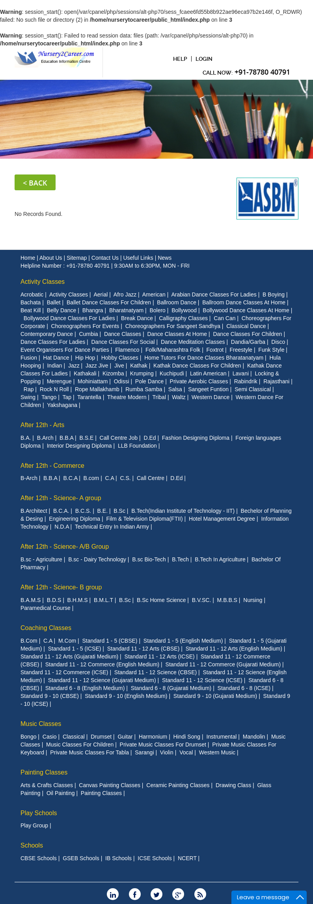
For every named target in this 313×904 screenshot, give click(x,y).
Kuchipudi (172, 373)
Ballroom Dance (176, 302)
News (164, 257)
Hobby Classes (119, 357)
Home (28, 257)
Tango (48, 397)
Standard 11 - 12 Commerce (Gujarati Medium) (223, 664)
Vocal (186, 752)
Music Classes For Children (80, 744)
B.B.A (66, 437)
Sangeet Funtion (208, 389)
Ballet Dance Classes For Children (109, 302)
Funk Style (271, 349)
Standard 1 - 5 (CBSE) (109, 640)
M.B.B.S (227, 599)
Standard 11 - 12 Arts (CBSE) (143, 648)
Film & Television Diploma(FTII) (144, 518)
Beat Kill (30, 310)
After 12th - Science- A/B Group (64, 546)
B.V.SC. (201, 599)
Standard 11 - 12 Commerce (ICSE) (64, 672)
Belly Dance (61, 310)
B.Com (28, 640)
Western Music (217, 752)
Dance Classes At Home (177, 333)
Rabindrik (245, 381)
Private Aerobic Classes (199, 381)
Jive (119, 365)
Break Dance (137, 318)
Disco (278, 341)
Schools (31, 845)
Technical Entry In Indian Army (112, 526)
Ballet (54, 302)
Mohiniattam (93, 381)
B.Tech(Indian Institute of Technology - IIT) (183, 510)
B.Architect (33, 510)
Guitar (124, 736)
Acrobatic (31, 294)
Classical (74, 736)
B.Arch (45, 437)
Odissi (121, 381)
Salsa (175, 389)
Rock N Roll (54, 389)
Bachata (30, 302)
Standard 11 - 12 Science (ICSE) (202, 680)
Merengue (59, 381)
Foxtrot (215, 349)
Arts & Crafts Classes (46, 785)
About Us (51, 257)
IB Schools (118, 858)
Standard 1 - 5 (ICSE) (74, 648)
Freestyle (240, 349)
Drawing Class (233, 785)
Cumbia (88, 333)
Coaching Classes (45, 627)
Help (180, 59)
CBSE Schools (38, 858)
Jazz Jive (97, 365)
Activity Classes (42, 281)
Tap (66, 397)
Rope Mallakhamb (97, 389)
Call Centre (150, 478)
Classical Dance (246, 326)
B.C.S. (83, 510)
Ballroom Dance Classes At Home (243, 302)
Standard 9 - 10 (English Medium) (126, 695)
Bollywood (184, 310)
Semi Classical (253, 389)
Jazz (74, 365)
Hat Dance (56, 357)
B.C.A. (61, 510)
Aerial (100, 294)
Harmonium (153, 736)
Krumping (142, 373)
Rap (29, 389)
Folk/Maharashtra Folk (172, 349)
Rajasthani (276, 381)
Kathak (138, 365)
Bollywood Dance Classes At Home (246, 310)
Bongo (28, 736)
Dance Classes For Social (123, 341)
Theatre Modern (127, 397)
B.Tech (180, 559)
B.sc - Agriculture (41, 559)
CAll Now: (246, 72)
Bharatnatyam (126, 310)
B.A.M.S (30, 599)
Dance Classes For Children (247, 333)
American (154, 294)
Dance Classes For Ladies (52, 341)
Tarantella (89, 397)
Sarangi (144, 752)
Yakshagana (62, 404)
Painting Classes (43, 772)
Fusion (28, 357)
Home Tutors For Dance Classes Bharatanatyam (203, 357)
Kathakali (85, 373)
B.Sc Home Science (161, 599)
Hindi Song (187, 736)
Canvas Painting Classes (109, 785)
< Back (35, 182)
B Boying (274, 294)
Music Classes (40, 723)
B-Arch (28, 478)
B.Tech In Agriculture (220, 559)
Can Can (224, 318)
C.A (109, 478)
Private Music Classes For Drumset (163, 744)
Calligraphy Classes (183, 318)
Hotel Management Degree (222, 518)
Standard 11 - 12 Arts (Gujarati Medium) (69, 656)
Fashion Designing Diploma (195, 437)
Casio (50, 736)
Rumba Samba (143, 389)
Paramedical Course (45, 607)
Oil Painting (61, 793)
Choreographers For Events (85, 326)
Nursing (252, 599)
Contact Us (105, 257)
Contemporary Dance (46, 333)
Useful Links (139, 257)
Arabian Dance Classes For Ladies (213, 294)
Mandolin (254, 736)
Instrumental (221, 736)
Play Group (34, 825)
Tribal (159, 397)
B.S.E (86, 437)
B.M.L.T (103, 599)
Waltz (178, 397)
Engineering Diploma (74, 518)
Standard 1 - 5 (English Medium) (183, 640)
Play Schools (38, 812)
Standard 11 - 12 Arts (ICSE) (160, 656)
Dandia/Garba (248, 341)
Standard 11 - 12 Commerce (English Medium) (102, 664)
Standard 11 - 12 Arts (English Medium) (234, 648)
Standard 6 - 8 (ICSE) (244, 688)
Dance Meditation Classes (193, 341)
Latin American (208, 373)
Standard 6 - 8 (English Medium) (85, 688)
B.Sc (119, 510)
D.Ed (149, 437)
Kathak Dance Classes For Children (197, 365)
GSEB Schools (81, 858)
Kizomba (113, 373)
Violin (166, 752)
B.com (91, 478)
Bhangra (92, 310)
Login (204, 59)
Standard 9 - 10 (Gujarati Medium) (215, 695)
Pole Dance (149, 381)
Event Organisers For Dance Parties (64, 349)
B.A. (25, 437)
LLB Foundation (137, 445)
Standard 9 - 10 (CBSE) (49, 695)
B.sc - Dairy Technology (97, 559)
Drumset (101, 736)
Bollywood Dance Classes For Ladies (69, 318)
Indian (54, 365)
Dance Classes (122, 333)
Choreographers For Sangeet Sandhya (172, 326)
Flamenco (127, 349)
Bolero (157, 310)
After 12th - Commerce (52, 465)
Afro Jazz (125, 294)
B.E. (102, 510)
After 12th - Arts (42, 424)
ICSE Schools (154, 858)
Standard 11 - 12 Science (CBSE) (155, 672)
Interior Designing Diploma (79, 445)
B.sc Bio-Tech (149, 559)
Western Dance (210, 397)
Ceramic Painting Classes (177, 785)
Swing (27, 397)
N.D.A (61, 526)
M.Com (67, 640)
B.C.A (70, 478)
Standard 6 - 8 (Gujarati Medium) (171, 688)
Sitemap (77, 257)
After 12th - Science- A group (60, 498)
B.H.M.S (77, 599)
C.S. (125, 478)
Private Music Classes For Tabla (89, 752)
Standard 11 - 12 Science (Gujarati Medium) (102, 680)
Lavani (241, 373)
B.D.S (54, 599)
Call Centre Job (119, 437)
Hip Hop (85, 357)
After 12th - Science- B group (61, 586)
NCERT (187, 858)
